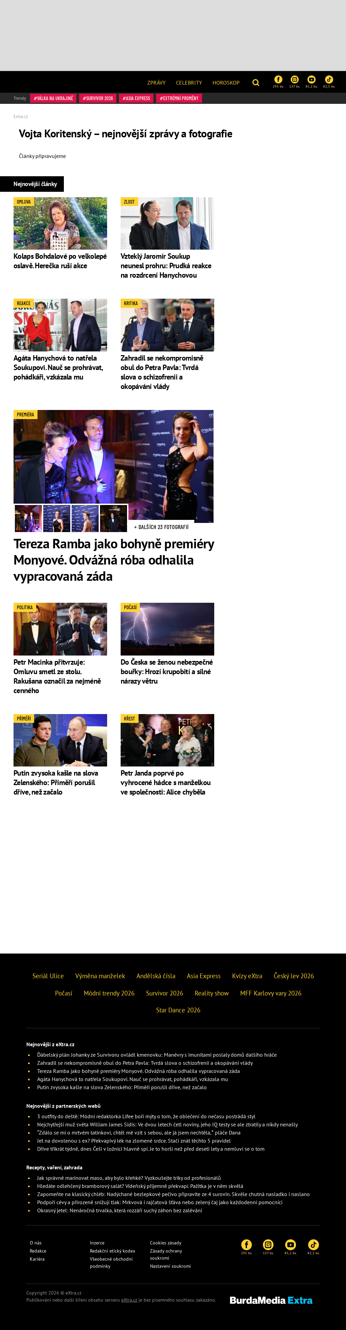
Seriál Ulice (48, 976)
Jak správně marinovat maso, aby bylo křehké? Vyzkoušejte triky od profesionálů (129, 1177)
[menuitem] (156, 82)
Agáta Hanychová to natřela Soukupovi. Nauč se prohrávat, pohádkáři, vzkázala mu (58, 367)
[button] (256, 82)
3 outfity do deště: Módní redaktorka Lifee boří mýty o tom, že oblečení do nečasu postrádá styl (146, 1116)
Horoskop (226, 82)
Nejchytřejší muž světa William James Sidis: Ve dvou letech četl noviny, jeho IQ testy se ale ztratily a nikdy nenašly (167, 1124)
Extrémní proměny (181, 98)
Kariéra (37, 1259)
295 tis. (278, 81)
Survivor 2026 (99, 98)
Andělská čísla (156, 976)
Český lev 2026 (294, 976)
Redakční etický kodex (112, 1251)
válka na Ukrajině (55, 98)
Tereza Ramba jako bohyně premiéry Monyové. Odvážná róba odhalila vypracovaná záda (114, 559)
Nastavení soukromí (170, 1266)
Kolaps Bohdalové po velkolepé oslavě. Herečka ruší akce (60, 260)
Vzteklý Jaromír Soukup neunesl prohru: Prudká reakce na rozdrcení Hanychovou (166, 265)
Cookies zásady (165, 1243)
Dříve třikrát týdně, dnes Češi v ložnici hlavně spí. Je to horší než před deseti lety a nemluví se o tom (151, 1148)
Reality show (212, 993)
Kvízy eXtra (247, 976)
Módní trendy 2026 (109, 993)
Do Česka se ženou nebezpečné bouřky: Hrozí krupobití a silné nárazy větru (167, 671)
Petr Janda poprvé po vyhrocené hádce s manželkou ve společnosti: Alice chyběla (166, 782)
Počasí (63, 993)
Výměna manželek (100, 976)
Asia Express (138, 98)
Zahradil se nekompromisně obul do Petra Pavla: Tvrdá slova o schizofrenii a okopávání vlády (162, 372)
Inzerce (97, 1243)
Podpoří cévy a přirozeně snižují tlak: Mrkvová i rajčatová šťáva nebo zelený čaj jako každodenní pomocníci (159, 1202)
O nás (36, 1243)
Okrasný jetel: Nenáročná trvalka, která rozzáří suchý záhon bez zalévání (119, 1210)
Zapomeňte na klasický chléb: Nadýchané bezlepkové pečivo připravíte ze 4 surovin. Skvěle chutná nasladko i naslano (173, 1194)
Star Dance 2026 (178, 1010)
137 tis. (294, 81)
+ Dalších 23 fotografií (161, 526)
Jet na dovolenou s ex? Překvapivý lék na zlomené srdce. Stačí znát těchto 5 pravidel (134, 1140)
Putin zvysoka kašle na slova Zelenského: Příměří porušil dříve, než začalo (56, 782)
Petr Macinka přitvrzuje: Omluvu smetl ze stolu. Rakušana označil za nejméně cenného (57, 676)
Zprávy (156, 82)
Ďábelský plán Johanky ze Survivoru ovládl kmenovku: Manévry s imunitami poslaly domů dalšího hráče (157, 1054)
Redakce (38, 1251)
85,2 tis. (311, 81)
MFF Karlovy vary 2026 (270, 993)
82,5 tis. (329, 81)
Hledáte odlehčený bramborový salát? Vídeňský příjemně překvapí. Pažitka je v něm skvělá (140, 1186)
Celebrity (189, 82)
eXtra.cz (129, 1300)
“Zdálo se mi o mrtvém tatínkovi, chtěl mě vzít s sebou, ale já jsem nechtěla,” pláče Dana (139, 1132)
